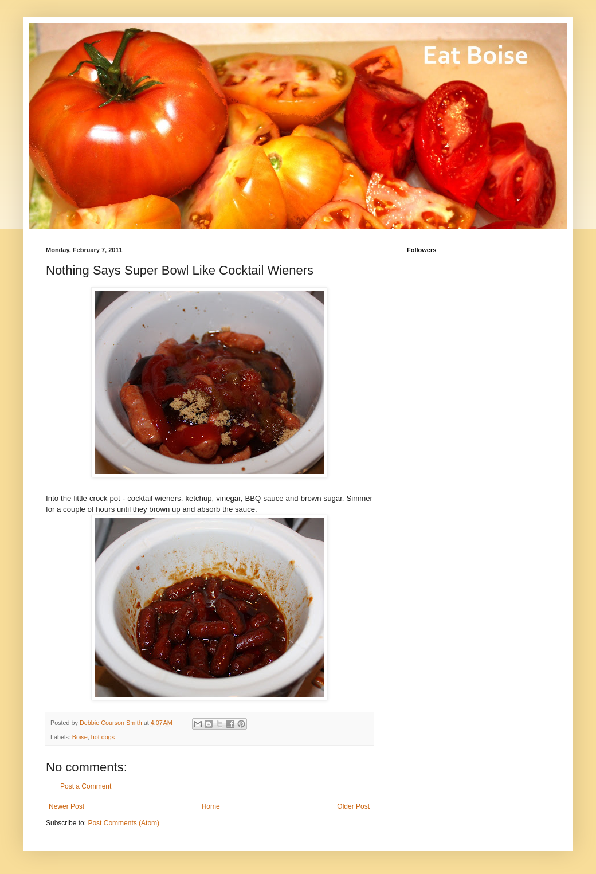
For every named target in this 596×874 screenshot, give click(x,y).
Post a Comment (85, 786)
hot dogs (103, 737)
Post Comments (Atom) (123, 823)
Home (211, 806)
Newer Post (66, 806)
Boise (80, 737)
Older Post (353, 806)
